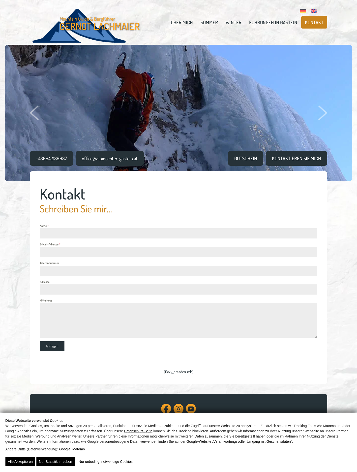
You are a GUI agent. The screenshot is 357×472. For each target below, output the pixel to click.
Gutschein (245, 158)
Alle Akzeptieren (20, 462)
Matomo (78, 449)
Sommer (209, 22)
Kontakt (314, 22)
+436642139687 (51, 158)
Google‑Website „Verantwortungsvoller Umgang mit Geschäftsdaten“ (239, 441)
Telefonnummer (49, 263)
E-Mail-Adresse (50, 244)
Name (44, 226)
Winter (233, 22)
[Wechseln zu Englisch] (314, 10)
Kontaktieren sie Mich (296, 158)
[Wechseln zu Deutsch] (303, 10)
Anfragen (52, 346)
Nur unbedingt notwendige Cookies (106, 462)
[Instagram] (178, 411)
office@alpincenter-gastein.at (110, 158)
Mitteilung (46, 300)
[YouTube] (191, 411)
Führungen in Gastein (273, 22)
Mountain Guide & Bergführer (100, 23)
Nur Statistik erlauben (55, 462)
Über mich (182, 22)
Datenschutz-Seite (138, 431)
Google (64, 449)
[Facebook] (166, 411)
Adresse (45, 282)
